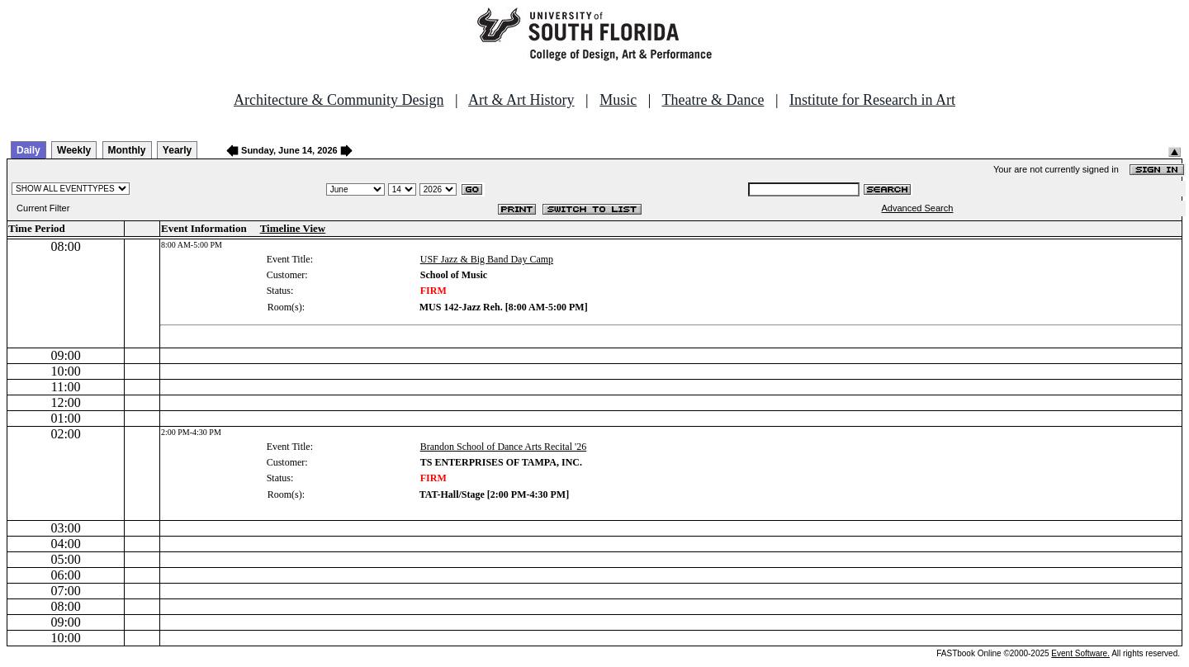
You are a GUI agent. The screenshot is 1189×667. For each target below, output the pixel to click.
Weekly (74, 150)
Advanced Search (918, 208)
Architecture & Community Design (338, 100)
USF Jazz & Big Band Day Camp (486, 259)
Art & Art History (521, 100)
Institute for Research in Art (872, 100)
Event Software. (1080, 653)
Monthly (127, 150)
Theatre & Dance (712, 100)
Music (618, 100)
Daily (28, 150)
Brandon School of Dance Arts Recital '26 (503, 446)
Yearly (177, 150)
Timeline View (293, 228)
